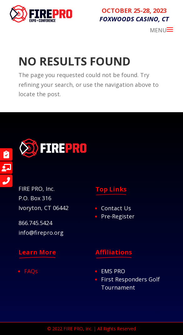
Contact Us (116, 208)
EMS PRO (113, 271)
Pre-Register (118, 216)
